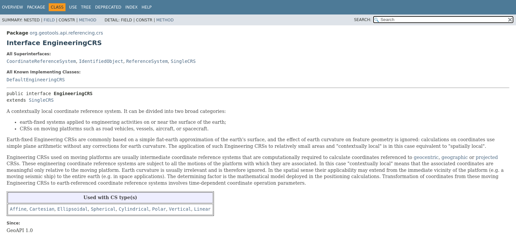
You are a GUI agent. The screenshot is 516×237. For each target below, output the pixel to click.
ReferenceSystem (147, 61)
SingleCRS (183, 61)
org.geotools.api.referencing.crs (66, 33)
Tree (86, 7)
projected (487, 157)
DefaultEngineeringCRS (36, 79)
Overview (12, 7)
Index (131, 7)
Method (87, 20)
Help (147, 7)
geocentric (426, 157)
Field (49, 20)
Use (73, 7)
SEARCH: (363, 19)
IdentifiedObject (101, 61)
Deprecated (108, 7)
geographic (455, 157)
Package (36, 7)
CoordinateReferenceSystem (41, 61)
